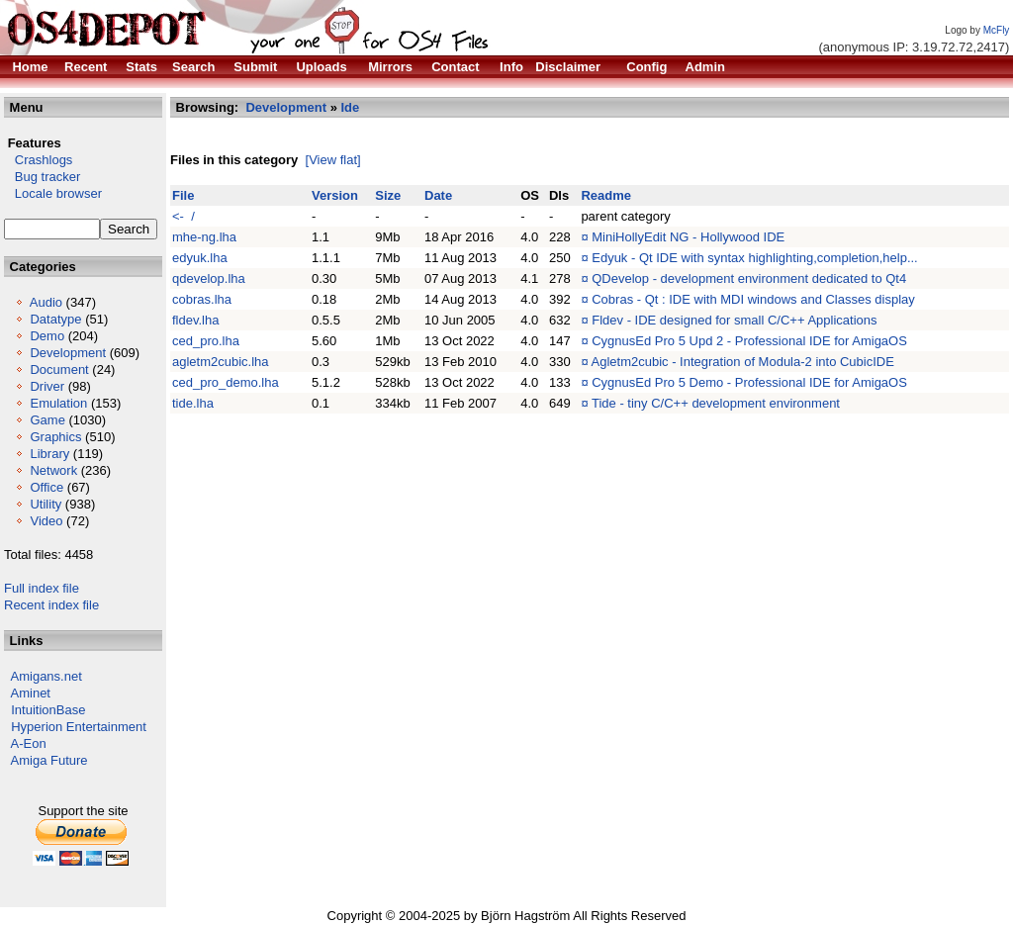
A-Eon (28, 743)
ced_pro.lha (205, 340)
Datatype (55, 319)
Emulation (58, 403)
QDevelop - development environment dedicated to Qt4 (749, 278)
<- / (183, 216)
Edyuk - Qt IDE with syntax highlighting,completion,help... (755, 257)
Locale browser (53, 193)
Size (388, 195)
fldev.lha (195, 320)
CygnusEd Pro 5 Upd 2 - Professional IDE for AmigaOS (749, 340)
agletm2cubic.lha (220, 361)
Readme (606, 195)
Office (46, 487)
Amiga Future (49, 760)
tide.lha (193, 403)
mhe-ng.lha (204, 237)
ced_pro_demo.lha (225, 382)
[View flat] (333, 159)
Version (335, 195)
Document (59, 369)
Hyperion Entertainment (78, 726)
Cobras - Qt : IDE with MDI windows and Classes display (753, 299)
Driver (47, 386)
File (183, 195)
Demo (47, 335)
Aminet (30, 693)
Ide (350, 107)
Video (46, 520)
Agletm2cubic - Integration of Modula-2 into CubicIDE (743, 361)
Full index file (41, 588)
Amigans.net (46, 676)
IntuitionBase (48, 709)
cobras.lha (201, 299)
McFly (996, 30)
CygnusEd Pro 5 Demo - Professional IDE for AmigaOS (749, 382)
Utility (45, 504)
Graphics (55, 436)
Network (53, 470)
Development (68, 352)
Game (47, 420)
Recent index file (51, 605)
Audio (46, 302)
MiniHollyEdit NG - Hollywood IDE (688, 237)
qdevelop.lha (208, 278)
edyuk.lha (200, 257)
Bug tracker (42, 176)
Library (49, 453)
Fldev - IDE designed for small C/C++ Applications (734, 320)
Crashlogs (38, 159)
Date (438, 195)
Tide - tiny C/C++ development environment (716, 403)
